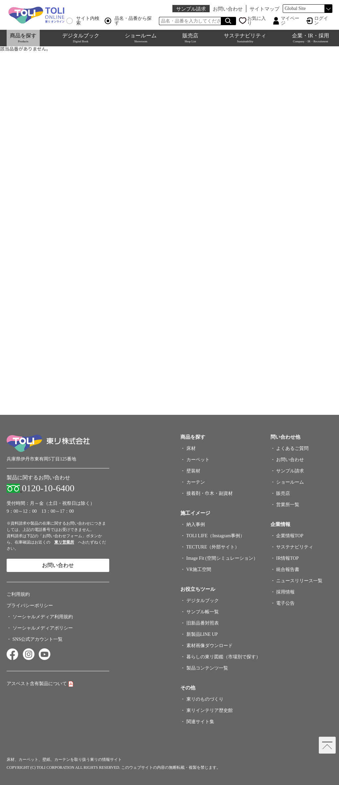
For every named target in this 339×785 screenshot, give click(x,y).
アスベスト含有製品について (37, 683)
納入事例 (195, 524)
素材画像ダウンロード (209, 645)
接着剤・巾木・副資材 (209, 493)
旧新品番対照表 (202, 623)
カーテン (195, 482)
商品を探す (23, 38)
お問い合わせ (228, 9)
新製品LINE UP (202, 634)
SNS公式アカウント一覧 (38, 639)
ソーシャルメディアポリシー (43, 628)
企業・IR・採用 (310, 38)
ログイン (321, 20)
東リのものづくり (204, 699)
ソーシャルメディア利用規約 (43, 616)
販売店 (190, 38)
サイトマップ (264, 9)
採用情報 (285, 591)
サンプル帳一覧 (202, 611)
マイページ (290, 20)
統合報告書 (287, 569)
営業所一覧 (287, 504)
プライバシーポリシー (30, 605)
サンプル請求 (191, 9)
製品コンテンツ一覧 (207, 668)
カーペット (198, 459)
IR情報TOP (287, 558)
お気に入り (256, 20)
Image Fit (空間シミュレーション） (222, 558)
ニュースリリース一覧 (299, 580)
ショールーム (141, 38)
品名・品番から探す (128, 20)
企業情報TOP (289, 535)
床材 (191, 448)
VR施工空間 (198, 569)
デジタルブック (80, 38)
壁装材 (193, 470)
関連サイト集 (200, 721)
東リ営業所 (64, 542)
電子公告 (285, 603)
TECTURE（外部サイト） (213, 547)
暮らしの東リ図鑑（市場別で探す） (223, 656)
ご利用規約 (18, 594)
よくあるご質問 (292, 448)
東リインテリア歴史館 (209, 710)
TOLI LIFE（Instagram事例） (215, 535)
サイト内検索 (82, 20)
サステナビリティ (245, 38)
